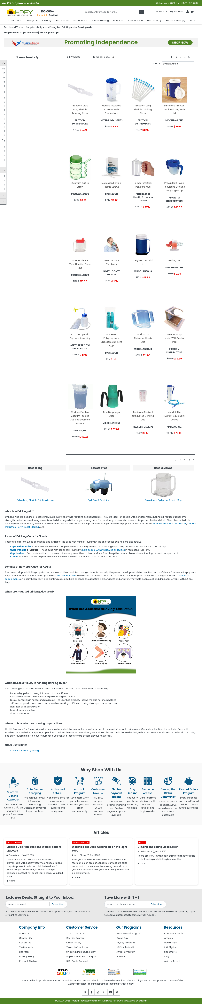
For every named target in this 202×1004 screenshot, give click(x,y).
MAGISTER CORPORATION (23, 147)
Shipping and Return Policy (81, 952)
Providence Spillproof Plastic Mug (163, 500)
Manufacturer (13, 63)
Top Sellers (11, 197)
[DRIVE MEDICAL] (6, 135)
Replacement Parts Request (81, 956)
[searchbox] (113, 12)
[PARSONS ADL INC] (6, 151)
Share (10, 880)
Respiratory (62, 20)
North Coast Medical (28, 527)
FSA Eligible (170, 947)
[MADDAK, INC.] (6, 110)
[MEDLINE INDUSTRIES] (6, 73)
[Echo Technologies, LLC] (6, 77)
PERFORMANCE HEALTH (21, 122)
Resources (173, 927)
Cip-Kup (13, 181)
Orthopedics (80, 20)
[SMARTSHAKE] (6, 131)
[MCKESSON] (6, 86)
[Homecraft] (6, 186)
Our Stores (25, 942)
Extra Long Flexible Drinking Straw (35, 500)
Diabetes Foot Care (81, 842)
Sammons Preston (19, 177)
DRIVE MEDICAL (17, 135)
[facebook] (89, 992)
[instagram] (97, 992)
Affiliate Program (125, 952)
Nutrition (141, 842)
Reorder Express (75, 938)
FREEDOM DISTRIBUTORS (22, 97)
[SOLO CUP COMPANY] (6, 81)
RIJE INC (13, 159)
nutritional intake (66, 575)
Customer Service (81, 927)
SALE (192, 20)
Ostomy (46, 20)
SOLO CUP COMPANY (20, 81)
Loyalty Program (125, 942)
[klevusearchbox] (141, 12)
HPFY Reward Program (128, 933)
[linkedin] (105, 992)
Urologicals (32, 20)
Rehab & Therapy (175, 20)
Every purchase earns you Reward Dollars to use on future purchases (189, 804)
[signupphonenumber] (126, 904)
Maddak (157, 523)
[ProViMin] (6, 190)
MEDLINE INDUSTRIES (20, 73)
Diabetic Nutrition (14, 842)
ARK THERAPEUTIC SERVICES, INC (26, 101)
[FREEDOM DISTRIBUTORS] (6, 97)
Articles (168, 938)
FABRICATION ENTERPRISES (23, 106)
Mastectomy (154, 20)
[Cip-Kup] (6, 181)
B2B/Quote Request (77, 961)
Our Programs (128, 927)
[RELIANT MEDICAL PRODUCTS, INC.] (6, 155)
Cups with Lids (18, 550)
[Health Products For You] (19, 12)
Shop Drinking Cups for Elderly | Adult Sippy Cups (31, 32)
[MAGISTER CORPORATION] (6, 147)
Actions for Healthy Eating (24, 750)
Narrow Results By (27, 57)
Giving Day (122, 938)
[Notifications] (187, 11)
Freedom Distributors (174, 523)
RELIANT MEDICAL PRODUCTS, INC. (27, 155)
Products (73, 57)
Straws (14, 556)
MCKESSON (15, 85)
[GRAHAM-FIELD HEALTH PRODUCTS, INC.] (6, 139)
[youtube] (112, 992)
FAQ (166, 956)
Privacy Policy (26, 956)
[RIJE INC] (6, 159)
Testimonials (26, 947)
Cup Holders (17, 553)
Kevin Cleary (13, 855)
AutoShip (121, 956)
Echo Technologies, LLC (21, 77)
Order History (73, 942)
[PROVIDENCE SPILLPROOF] (6, 127)
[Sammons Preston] (6, 177)
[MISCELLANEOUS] (6, 69)
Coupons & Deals (173, 933)
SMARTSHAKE (16, 131)
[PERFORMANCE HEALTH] (6, 123)
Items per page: (101, 57)
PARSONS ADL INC (18, 151)
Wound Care (14, 20)
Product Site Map (28, 961)
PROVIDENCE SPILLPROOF (22, 127)
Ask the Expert (172, 961)
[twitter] (82, 992)
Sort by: (156, 63)
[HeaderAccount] (176, 11)
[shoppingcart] (192, 11)
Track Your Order (75, 933)
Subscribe (57, 904)
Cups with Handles (20, 546)
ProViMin (13, 190)
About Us (24, 933)
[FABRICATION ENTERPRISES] (6, 106)
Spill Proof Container (99, 500)
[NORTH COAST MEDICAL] (6, 118)
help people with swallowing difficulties (103, 550)
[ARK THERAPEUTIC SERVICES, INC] (6, 102)
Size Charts (170, 952)
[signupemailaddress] (27, 904)
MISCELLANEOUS (17, 69)
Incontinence (135, 20)
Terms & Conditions (77, 947)
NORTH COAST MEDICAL (22, 118)
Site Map (24, 952)
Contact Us (161, 11)
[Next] (193, 57)
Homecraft (15, 185)
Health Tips (170, 942)
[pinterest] (120, 992)
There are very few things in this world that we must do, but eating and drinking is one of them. (166, 857)
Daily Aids (118, 20)
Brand (8, 171)
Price (8, 203)
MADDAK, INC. (16, 110)
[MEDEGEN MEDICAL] (6, 114)
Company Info (32, 927)
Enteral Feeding (100, 20)
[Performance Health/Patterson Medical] (6, 90)
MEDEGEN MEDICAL (19, 114)
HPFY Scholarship (125, 947)
